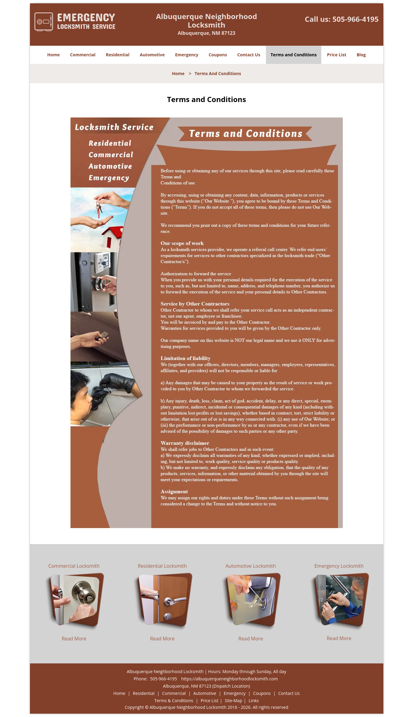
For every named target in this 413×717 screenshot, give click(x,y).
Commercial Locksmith (74, 566)
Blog (361, 55)
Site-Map (233, 700)
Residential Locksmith (162, 566)
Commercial (83, 55)
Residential (117, 55)
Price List (336, 55)
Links (254, 700)
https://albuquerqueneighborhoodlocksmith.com (229, 679)
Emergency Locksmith (339, 566)
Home (53, 55)
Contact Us (248, 55)
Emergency (186, 55)
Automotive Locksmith (250, 566)
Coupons (218, 55)
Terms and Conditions (293, 55)
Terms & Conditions (173, 700)
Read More (74, 638)
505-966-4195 (356, 19)
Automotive (152, 55)
